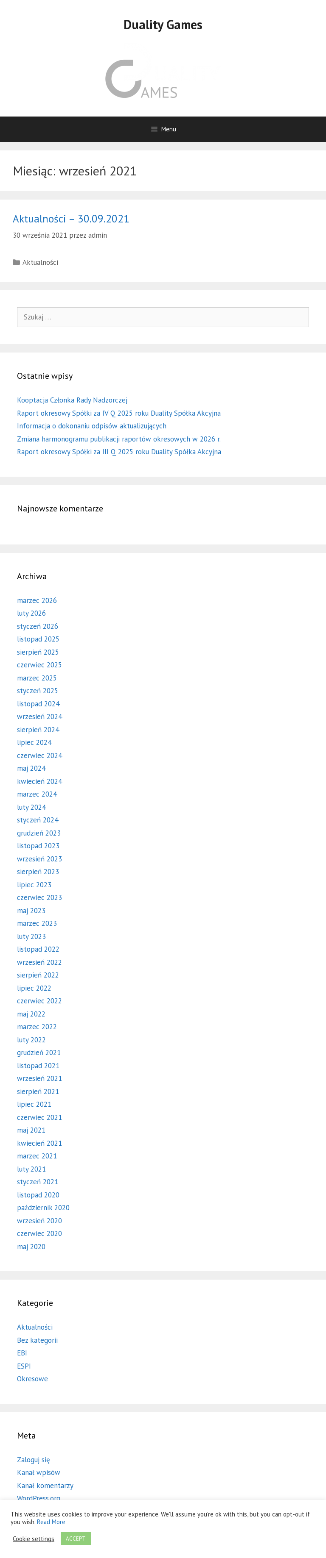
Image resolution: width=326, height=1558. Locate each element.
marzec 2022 (37, 1026)
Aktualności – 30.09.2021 (71, 218)
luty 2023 (31, 936)
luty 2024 (31, 807)
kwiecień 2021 (39, 1143)
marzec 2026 (37, 600)
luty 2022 (31, 1039)
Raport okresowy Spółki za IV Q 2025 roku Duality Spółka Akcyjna (119, 413)
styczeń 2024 (37, 820)
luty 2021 (31, 1169)
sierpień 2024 (38, 729)
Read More (51, 1522)
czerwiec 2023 (39, 897)
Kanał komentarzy (45, 1485)
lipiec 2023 (34, 884)
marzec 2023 (37, 923)
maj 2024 (31, 768)
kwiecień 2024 (39, 781)
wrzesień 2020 (39, 1220)
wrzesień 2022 (39, 962)
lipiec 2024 (34, 742)
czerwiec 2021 (39, 1117)
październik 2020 (43, 1207)
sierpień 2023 (38, 871)
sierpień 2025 (38, 652)
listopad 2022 (38, 949)
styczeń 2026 (37, 626)
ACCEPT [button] (76, 1538)
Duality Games (163, 24)
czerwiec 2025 (39, 664)
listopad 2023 (38, 845)
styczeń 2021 (37, 1181)
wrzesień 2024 (39, 716)
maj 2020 (31, 1246)
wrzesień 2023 (39, 859)
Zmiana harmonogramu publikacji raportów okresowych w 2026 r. (119, 439)
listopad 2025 (38, 639)
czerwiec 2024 (39, 755)
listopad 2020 (38, 1195)
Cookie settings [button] (33, 1539)
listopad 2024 (38, 703)
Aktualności (40, 262)
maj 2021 (31, 1130)
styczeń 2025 (37, 690)
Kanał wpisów (38, 1472)
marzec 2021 (37, 1156)
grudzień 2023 (39, 833)
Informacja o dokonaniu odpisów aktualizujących (91, 425)
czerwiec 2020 (39, 1233)
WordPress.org (38, 1498)
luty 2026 (31, 613)
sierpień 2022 (38, 975)
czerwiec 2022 (39, 1000)
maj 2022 (31, 1014)
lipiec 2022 (34, 988)
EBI (22, 1353)
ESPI (24, 1366)
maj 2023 (31, 910)
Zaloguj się (33, 1459)
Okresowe (32, 1378)
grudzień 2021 (39, 1052)
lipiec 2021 (34, 1104)
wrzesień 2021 (39, 1078)
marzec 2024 (37, 794)
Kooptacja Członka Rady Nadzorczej (72, 400)
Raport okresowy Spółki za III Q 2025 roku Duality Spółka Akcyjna (119, 451)
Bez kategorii (37, 1340)
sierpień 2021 (38, 1091)
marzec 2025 (37, 678)
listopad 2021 (38, 1065)
